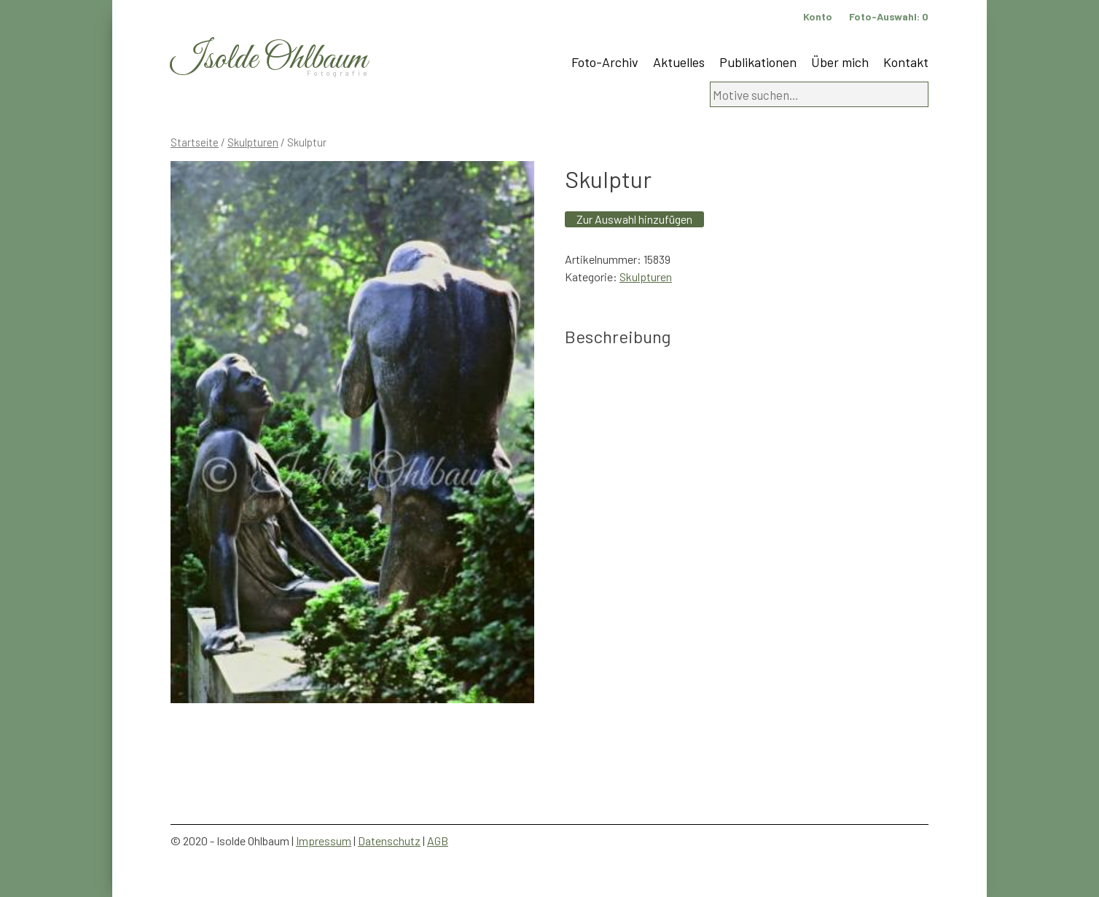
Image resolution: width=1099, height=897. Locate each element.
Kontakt (905, 62)
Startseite (195, 142)
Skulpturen (252, 142)
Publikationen (758, 62)
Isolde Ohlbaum (269, 59)
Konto (817, 16)
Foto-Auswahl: (888, 16)
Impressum (323, 840)
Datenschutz (389, 840)
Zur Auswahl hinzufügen (634, 219)
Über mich (840, 62)
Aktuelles (679, 62)
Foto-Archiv (604, 62)
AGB (437, 840)
